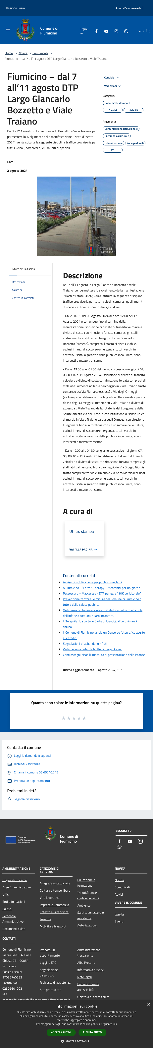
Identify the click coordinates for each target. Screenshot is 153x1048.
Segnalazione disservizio (49, 972)
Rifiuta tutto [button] (92, 1032)
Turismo (45, 919)
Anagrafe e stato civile (55, 883)
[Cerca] (148, 30)
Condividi (112, 77)
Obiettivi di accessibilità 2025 (93, 999)
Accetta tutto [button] (61, 1032)
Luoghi (119, 914)
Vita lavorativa (50, 897)
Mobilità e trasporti (53, 926)
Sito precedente (50, 989)
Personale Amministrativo (13, 919)
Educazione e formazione (86, 882)
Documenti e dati (14, 928)
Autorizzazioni (87, 925)
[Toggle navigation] (8, 29)
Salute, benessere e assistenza (90, 915)
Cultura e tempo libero (55, 890)
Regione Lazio (15, 8)
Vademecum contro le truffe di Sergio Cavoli (92, 649)
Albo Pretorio (86, 962)
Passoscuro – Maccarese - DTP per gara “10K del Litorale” (102, 593)
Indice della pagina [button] (23, 269)
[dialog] (76, 1024)
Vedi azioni (113, 86)
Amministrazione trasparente (88, 952)
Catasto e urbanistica (54, 912)
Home (9, 53)
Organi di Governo (14, 880)
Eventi (119, 921)
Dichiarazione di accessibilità (88, 987)
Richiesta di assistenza (55, 982)
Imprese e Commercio (54, 904)
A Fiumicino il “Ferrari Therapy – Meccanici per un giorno (101, 587)
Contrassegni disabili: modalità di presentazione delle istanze (104, 654)
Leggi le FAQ (48, 962)
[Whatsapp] (125, 30)
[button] (76, 1041)
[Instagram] (115, 30)
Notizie (119, 880)
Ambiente (83, 905)
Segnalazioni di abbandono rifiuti (85, 643)
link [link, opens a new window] (115, 1024)
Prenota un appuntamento (50, 952)
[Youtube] (105, 30)
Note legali (84, 976)
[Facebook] (95, 30)
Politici (7, 908)
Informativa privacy (90, 969)
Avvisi (119, 894)
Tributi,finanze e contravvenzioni (88, 895)
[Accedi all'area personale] (128, 8)
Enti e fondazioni (13, 901)
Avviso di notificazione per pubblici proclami (92, 582)
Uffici (5, 894)
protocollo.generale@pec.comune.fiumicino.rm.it (36, 999)
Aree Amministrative (16, 887)
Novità (23, 53)
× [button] (148, 1004)
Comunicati (40, 53)
